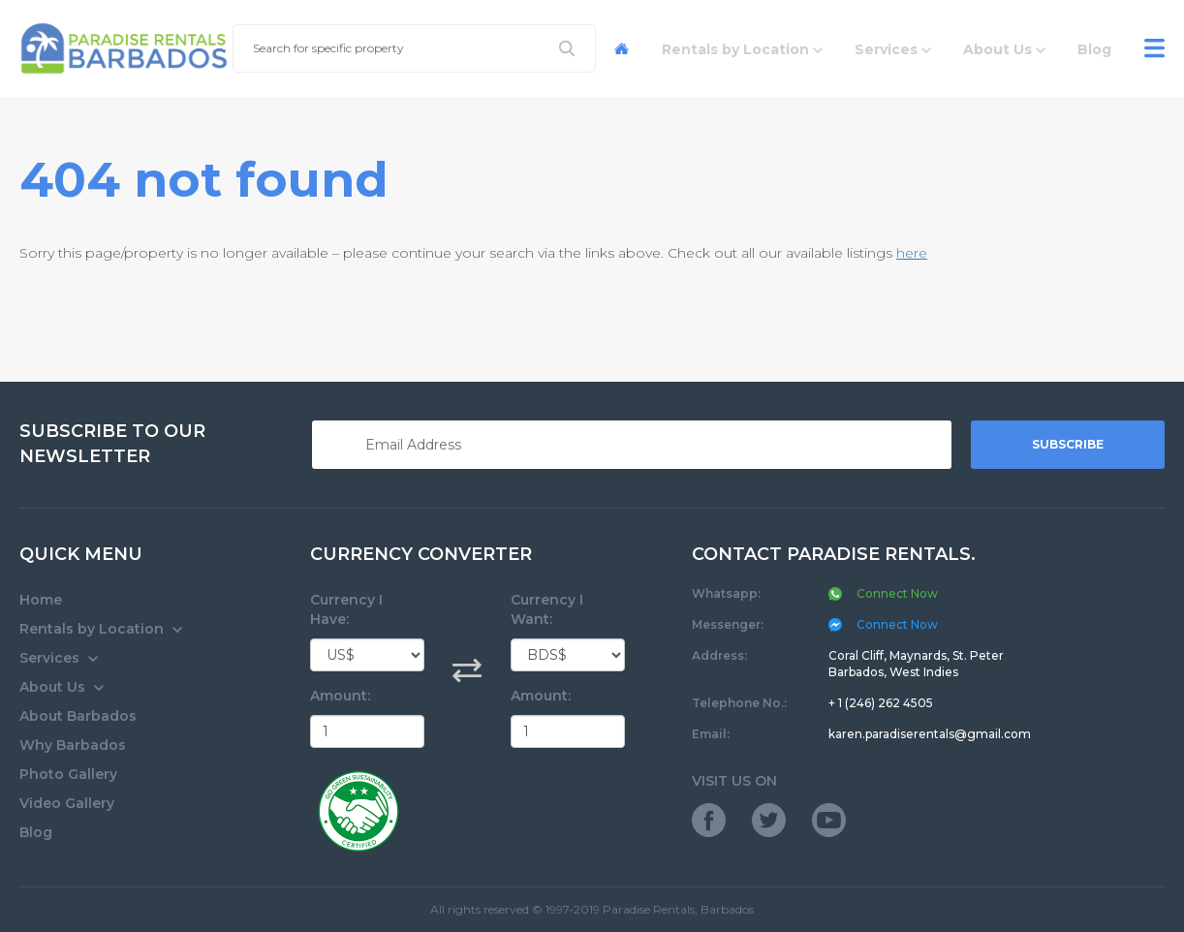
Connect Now (883, 624)
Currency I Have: (346, 609)
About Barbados (78, 716)
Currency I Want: (547, 609)
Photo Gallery (68, 774)
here (911, 253)
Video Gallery (66, 803)
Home (40, 599)
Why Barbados (72, 745)
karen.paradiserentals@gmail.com (929, 734)
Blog (35, 832)
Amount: (340, 695)
